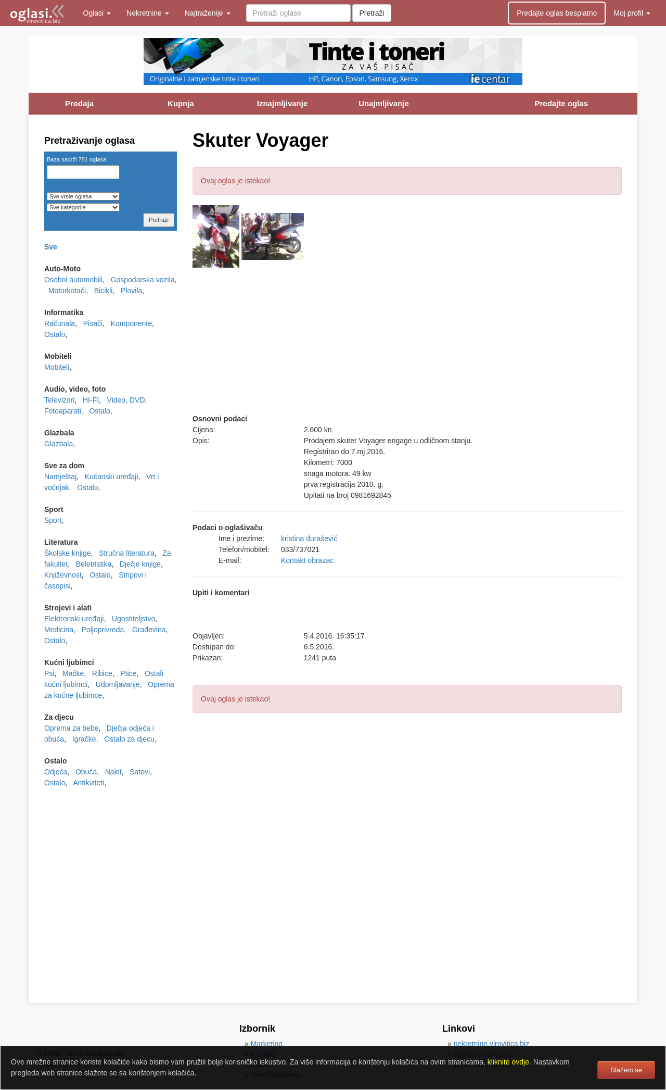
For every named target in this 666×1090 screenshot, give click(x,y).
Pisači (93, 323)
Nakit (113, 772)
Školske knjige (67, 553)
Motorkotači (67, 290)
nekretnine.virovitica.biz (492, 1043)
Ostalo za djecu (129, 739)
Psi (49, 673)
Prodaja (79, 103)
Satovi (140, 772)
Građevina (149, 629)
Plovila (131, 290)
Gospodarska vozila (143, 279)
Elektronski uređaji (74, 619)
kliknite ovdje (508, 1062)
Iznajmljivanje (282, 103)
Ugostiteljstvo (133, 619)
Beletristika (93, 564)
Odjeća (55, 772)
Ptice (128, 673)
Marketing (267, 1043)
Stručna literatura (127, 553)
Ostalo (54, 334)
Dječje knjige (140, 564)
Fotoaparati (62, 411)
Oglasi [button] (97, 13)
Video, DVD (126, 400)
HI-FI (91, 400)
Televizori (59, 400)
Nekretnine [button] (147, 13)
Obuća (86, 772)
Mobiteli (56, 367)
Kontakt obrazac (307, 560)
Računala (59, 323)
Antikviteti (88, 783)
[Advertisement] (407, 341)
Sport (52, 520)
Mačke (73, 673)
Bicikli (103, 290)
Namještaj (60, 476)
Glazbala (58, 444)
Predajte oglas (561, 103)
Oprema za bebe (71, 728)
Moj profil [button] (631, 13)
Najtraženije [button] (207, 13)
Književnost (63, 575)
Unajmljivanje (383, 103)
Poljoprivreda (103, 629)
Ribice (102, 673)
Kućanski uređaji (111, 476)
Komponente (131, 323)
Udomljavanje (118, 684)
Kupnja (181, 103)
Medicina (58, 629)
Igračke (84, 739)
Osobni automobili (73, 279)
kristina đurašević (309, 538)
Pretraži (371, 13)
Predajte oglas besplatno (557, 13)
